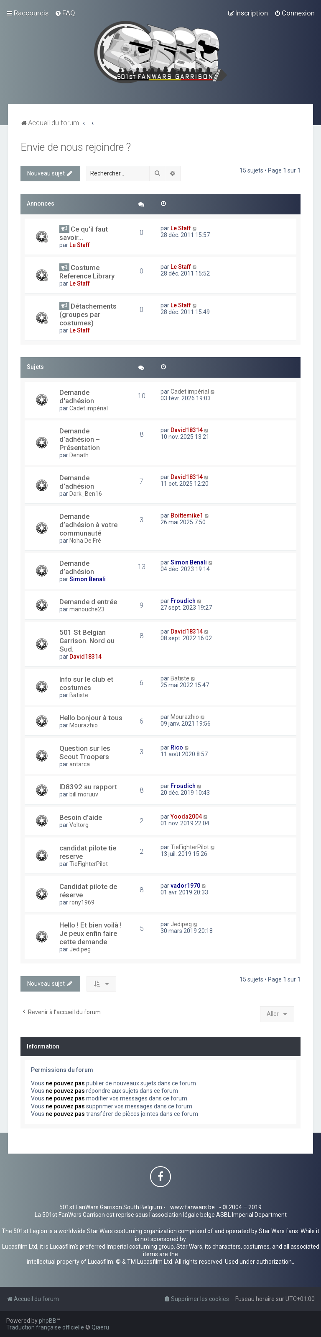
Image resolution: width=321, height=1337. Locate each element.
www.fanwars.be (192, 1207)
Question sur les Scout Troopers (84, 752)
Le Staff (79, 245)
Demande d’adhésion (76, 567)
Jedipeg (80, 949)
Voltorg (79, 825)
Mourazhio (83, 725)
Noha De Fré (85, 540)
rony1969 (81, 902)
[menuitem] (65, 13)
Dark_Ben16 (85, 493)
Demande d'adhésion (76, 396)
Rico (177, 747)
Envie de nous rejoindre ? (75, 147)
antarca (79, 764)
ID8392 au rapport (88, 787)
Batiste (78, 695)
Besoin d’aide (80, 817)
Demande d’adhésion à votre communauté (88, 524)
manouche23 (86, 609)
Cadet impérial (88, 408)
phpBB (47, 1320)
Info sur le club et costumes (86, 683)
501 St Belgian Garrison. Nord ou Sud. (87, 640)
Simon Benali (87, 579)
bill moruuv (83, 794)
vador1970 (185, 885)
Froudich (183, 601)
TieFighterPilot (88, 863)
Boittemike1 (187, 515)
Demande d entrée (88, 602)
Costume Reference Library (87, 271)
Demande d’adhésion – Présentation (79, 439)
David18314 (187, 430)
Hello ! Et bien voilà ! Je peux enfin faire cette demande (90, 933)
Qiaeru (100, 1327)
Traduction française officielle (45, 1327)
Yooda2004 (186, 816)
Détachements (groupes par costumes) (88, 314)
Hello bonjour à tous (90, 718)
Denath (79, 455)
